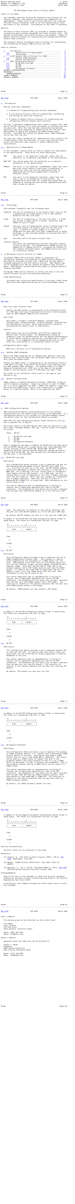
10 (65, 90)
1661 (9, 1025)
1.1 (8, 63)
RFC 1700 (62, 1036)
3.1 (8, 76)
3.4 (8, 82)
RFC (62, 1023)
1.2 (8, 65)
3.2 (8, 78)
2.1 (8, 69)
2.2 (8, 71)
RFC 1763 (4, 117)
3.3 (8, 80)
